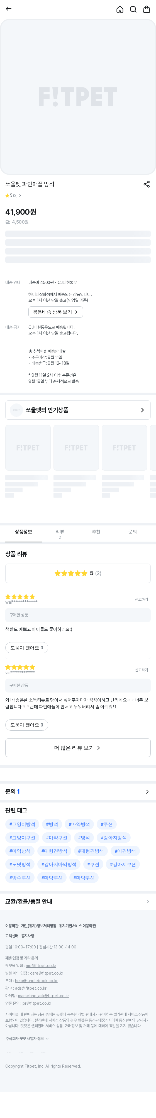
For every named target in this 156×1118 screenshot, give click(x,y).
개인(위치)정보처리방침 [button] (39, 925)
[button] (8, 9)
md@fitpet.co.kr (41, 965)
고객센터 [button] (11, 935)
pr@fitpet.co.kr (37, 1003)
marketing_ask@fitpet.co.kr (43, 995)
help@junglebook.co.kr (36, 980)
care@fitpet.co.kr (46, 973)
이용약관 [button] (11, 925)
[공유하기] (147, 184)
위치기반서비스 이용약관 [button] (77, 925)
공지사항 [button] (27, 935)
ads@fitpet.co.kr (31, 988)
